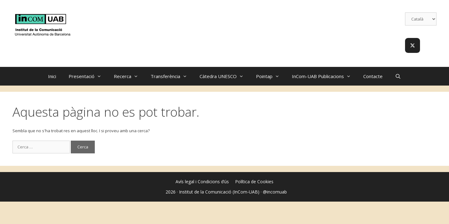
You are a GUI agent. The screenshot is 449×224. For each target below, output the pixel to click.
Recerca (129, 76)
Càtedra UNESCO (225, 76)
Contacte (373, 76)
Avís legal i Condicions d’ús (202, 181)
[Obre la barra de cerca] (398, 76)
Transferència (172, 76)
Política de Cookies (254, 181)
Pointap (271, 76)
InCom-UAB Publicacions (324, 76)
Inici (52, 76)
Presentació (88, 76)
